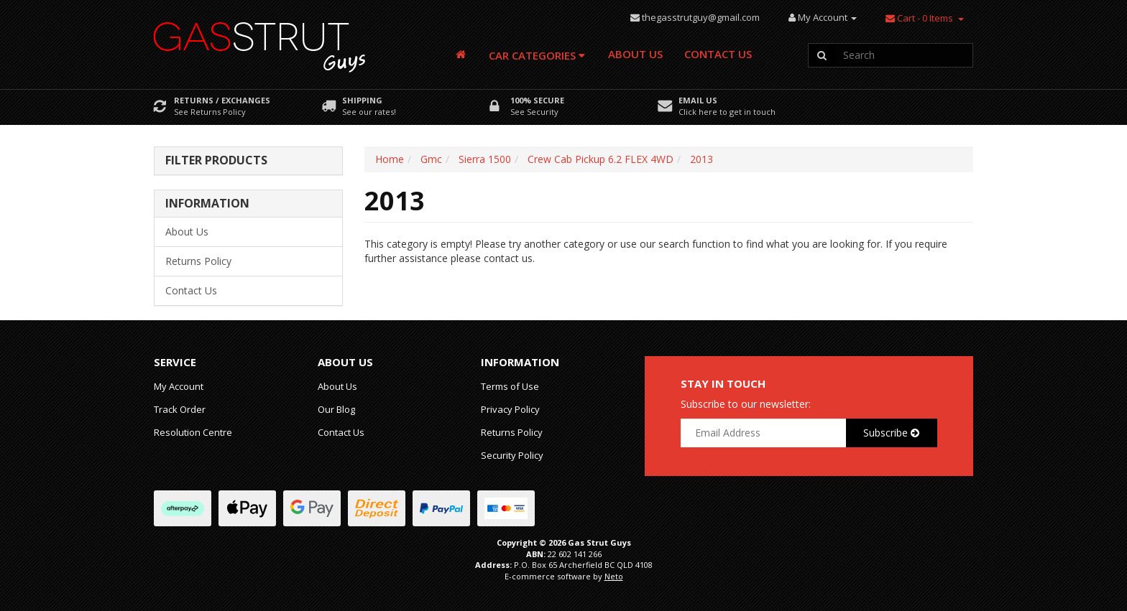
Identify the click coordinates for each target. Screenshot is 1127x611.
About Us (635, 54)
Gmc (431, 159)
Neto (613, 576)
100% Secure (537, 100)
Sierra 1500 (485, 159)
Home (389, 159)
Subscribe (891, 432)
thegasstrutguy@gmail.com (701, 17)
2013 (701, 159)
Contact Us (718, 54)
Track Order (180, 409)
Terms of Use (510, 386)
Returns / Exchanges (222, 100)
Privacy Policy (510, 409)
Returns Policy (198, 261)
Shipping (362, 100)
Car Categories (537, 55)
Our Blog (336, 409)
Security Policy (512, 455)
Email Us (697, 100)
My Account (178, 386)
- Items (919, 17)
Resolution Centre (193, 432)
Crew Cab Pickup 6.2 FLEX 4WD (600, 159)
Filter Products (216, 160)
